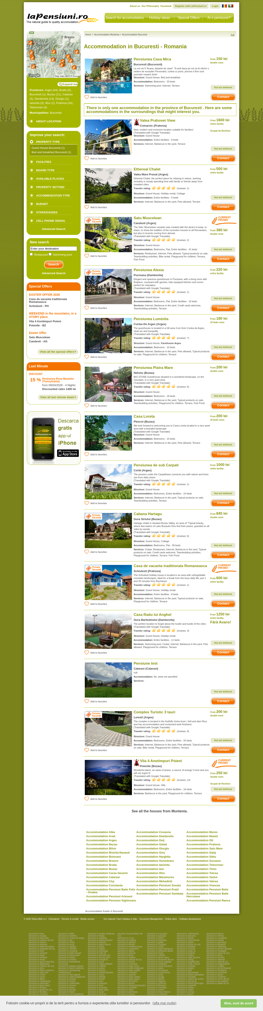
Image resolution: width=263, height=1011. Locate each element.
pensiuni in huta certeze (158, 992)
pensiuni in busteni (67, 979)
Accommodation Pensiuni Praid (157, 889)
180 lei (219, 320)
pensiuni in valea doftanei (100, 964)
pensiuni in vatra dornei (188, 940)
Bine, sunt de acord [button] (238, 1003)
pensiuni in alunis (215, 974)
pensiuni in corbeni (67, 959)
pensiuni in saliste (96, 949)
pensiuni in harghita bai (188, 962)
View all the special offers (58, 351)
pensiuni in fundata (38, 992)
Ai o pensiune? (218, 18)
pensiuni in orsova (67, 985)
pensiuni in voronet (67, 949)
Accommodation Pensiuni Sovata (158, 885)
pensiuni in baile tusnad (69, 953)
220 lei (219, 271)
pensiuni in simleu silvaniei (219, 949)
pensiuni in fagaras (156, 981)
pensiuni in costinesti (157, 994)
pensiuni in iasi (65, 940)
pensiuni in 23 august (157, 970)
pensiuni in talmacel (216, 944)
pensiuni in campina (216, 977)
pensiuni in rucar (96, 992)
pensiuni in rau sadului (217, 981)
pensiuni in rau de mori (99, 957)
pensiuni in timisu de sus (188, 944)
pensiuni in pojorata (156, 936)
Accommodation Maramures (155, 877)
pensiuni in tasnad (67, 990)
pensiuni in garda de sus (40, 990)
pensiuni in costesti (186, 949)
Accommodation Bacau (101, 844)
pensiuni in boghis (185, 968)
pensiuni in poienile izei (99, 955)
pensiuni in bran (36, 933)
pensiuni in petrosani (39, 983)
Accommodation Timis (201, 869)
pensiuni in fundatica (216, 970)
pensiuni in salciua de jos (130, 959)
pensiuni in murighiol (98, 959)
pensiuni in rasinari (127, 942)
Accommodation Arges (101, 840)
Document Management (151, 919)
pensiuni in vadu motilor (129, 970)
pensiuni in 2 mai (126, 938)
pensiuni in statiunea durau (160, 951)
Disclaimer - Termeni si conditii (64, 919)
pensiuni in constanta (217, 938)
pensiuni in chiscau (97, 994)
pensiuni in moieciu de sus (41, 966)
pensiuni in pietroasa (128, 992)
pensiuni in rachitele (127, 987)
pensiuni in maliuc (185, 955)
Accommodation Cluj (100, 881)
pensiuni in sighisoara (39, 964)
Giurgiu (59, 98)
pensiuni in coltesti (156, 955)
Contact (223, 97)
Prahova (61, 103)
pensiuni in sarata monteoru (101, 933)
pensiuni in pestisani (157, 964)
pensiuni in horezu (97, 970)
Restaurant (39, 254)
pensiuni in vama (37, 959)
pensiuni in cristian (215, 966)
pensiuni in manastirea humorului (69, 963)
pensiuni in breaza (37, 987)
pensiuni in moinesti (127, 972)
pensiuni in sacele (215, 940)
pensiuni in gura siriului (129, 979)
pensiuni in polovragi (98, 951)
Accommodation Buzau (101, 869)
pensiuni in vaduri (185, 942)
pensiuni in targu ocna (128, 966)
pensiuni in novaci (126, 962)
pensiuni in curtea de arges (71, 938)
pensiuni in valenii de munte (190, 979)
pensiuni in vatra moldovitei (131, 968)
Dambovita (41, 98)
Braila (62, 90)
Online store (171, 919)
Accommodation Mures (202, 832)
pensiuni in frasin (66, 992)
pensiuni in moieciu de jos (41, 940)
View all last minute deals (58, 397)
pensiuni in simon (155, 938)
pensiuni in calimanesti (188, 933)
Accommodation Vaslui (201, 877)
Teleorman (36, 107)
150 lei (219, 60)
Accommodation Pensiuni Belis (207, 889)
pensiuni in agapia (67, 946)
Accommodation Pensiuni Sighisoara (111, 900)
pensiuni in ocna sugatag (159, 962)
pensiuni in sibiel (66, 933)
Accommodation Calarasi (103, 877)
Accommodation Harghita (153, 856)
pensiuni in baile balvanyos (160, 949)
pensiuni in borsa (66, 987)
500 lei (219, 170)
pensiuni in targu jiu (186, 951)
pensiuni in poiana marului (70, 966)
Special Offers (188, 18)
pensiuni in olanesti (216, 959)
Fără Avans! (220, 622)
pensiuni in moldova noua (130, 946)
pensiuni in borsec (126, 944)
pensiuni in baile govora (188, 957)
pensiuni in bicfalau (186, 946)
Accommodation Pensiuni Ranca (208, 900)
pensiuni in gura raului (39, 985)
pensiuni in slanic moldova (71, 968)
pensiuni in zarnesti (38, 953)
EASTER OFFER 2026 (44, 294)
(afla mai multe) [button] (164, 1003)
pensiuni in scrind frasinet (219, 968)
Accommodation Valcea (202, 881)
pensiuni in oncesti (215, 957)
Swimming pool (60, 254)
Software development (190, 919)
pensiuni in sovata (37, 936)
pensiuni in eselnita (67, 936)
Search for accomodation (124, 18)
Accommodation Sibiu (201, 856)
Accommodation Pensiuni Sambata (159, 893)
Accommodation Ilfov (150, 873)
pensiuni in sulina (96, 968)
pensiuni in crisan (37, 974)
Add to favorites (95, 97)
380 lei (219, 231)
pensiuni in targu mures (99, 944)
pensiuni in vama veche (158, 972)
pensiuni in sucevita (97, 987)
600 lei (219, 579)
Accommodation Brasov (102, 860)
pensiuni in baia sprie (98, 990)
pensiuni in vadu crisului (188, 964)
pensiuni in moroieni (38, 994)
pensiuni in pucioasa (216, 942)
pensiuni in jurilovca (156, 983)
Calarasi (68, 94)
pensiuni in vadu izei (38, 972)
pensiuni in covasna (67, 951)
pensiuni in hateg (96, 936)
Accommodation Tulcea (202, 873)
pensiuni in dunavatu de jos (160, 959)
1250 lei (219, 615)
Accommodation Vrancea (203, 885)
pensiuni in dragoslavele (218, 964)
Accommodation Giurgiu (152, 848)
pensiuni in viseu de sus (218, 953)
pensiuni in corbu (155, 946)
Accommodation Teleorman (204, 864)
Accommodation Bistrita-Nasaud (108, 852)
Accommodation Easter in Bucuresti (104, 911)
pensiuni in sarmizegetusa (70, 994)
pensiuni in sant (95, 981)
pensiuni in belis (36, 951)
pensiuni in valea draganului (71, 977)
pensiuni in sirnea (185, 987)
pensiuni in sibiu (36, 968)
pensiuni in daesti (155, 979)
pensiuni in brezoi (215, 933)
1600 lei (219, 121)
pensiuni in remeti (66, 981)
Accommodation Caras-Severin (107, 873)
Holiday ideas (159, 18)
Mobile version (87, 919)
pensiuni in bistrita (96, 977)
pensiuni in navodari (157, 987)
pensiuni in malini (185, 990)
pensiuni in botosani (97, 983)
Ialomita (35, 103)
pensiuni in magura (127, 940)
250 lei (219, 774)
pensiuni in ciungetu (156, 944)
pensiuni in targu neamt (129, 977)
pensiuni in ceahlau (186, 966)
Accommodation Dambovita (154, 836)
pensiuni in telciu (215, 955)
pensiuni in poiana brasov (100, 940)
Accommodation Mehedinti (154, 881)
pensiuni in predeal (38, 957)
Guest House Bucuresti (46, 147)
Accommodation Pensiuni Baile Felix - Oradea (110, 891)
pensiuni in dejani (126, 951)
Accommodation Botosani (103, 856)
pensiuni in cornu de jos (218, 979)
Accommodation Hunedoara (155, 860)
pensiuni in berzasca (187, 981)
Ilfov (47, 103)
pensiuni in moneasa (128, 981)
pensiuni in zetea (155, 968)
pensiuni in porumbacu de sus (130, 934)
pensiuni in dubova (97, 942)
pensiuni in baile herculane (41, 946)
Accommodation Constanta (104, 885)
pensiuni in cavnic (155, 990)
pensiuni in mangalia (216, 951)
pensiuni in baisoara (157, 940)
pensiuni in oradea (126, 957)
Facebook (166, 6)
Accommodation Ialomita (153, 864)
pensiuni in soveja (185, 992)
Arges (48, 90)
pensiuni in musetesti (217, 972)
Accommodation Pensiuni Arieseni (109, 896)
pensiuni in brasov (126, 994)
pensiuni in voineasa (127, 964)
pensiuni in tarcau (126, 983)
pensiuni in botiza (66, 957)
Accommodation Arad (100, 836)
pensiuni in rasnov (37, 942)
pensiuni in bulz (184, 970)
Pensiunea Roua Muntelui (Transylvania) (58, 380)
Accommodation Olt (199, 840)
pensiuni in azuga (155, 977)
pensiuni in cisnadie (186, 977)
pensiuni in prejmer (186, 953)
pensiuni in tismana (156, 985)
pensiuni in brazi (96, 962)
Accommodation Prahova (203, 844)
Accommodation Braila (101, 864)
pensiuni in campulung (39, 981)
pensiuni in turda (155, 974)
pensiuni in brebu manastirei (190, 974)
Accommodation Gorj (150, 852)
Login (215, 6)
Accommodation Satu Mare (204, 848)
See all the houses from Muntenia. (160, 811)
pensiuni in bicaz (126, 955)
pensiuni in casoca (126, 953)
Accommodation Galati (151, 844)
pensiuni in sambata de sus (42, 949)
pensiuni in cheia (66, 942)
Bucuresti (35, 94)
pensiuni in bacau (185, 938)
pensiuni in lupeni (185, 994)
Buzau (51, 94)
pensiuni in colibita (97, 966)
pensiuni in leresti (96, 979)
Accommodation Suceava (203, 860)
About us (135, 6)
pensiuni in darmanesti (188, 972)
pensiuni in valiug (185, 959)
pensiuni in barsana (186, 936)
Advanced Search (53, 229)
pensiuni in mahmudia (68, 983)
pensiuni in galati (155, 942)
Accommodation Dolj (150, 840)
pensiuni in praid (37, 955)
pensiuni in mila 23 (97, 953)
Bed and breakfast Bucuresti (49, 152)
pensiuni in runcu (96, 974)
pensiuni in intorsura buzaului (132, 985)
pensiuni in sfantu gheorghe (190, 983)
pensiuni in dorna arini (69, 955)
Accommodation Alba (100, 832)
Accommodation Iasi (150, 869)
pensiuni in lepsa (96, 946)
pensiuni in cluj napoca (69, 974)
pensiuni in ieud (95, 985)
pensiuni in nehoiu (215, 936)
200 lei (219, 368)
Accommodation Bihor (101, 848)
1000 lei (219, 466)
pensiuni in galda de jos (218, 983)
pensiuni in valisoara (216, 946)
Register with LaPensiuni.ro (190, 6)
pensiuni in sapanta (97, 938)
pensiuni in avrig (66, 944)
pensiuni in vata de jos (217, 962)
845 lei (219, 515)
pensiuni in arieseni (38, 944)
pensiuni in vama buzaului (159, 966)
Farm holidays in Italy (127, 919)
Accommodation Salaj (201, 852)
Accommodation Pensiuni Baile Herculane (207, 895)
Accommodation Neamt (202, 836)
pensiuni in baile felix (39, 938)
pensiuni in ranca (37, 977)
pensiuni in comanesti (128, 949)
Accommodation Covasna (153, 832)
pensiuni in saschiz (127, 974)
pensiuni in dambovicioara (100, 972)
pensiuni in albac (37, 979)
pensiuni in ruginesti (186, 985)
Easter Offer (37, 333)
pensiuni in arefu (125, 990)
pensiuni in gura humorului (41, 962)
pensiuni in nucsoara (157, 933)
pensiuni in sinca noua (158, 957)
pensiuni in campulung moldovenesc (69, 971)
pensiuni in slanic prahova (41, 970)
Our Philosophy (150, 6)
